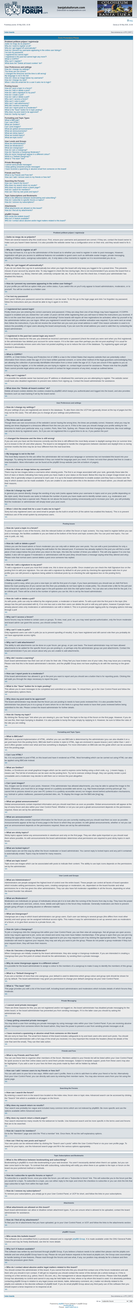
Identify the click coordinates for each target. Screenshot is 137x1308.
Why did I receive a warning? (17, 105)
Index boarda (9, 32)
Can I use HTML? (12, 122)
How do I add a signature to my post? (20, 93)
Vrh (6, 245)
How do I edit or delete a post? (17, 90)
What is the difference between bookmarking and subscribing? (30, 198)
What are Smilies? (12, 124)
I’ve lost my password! (14, 52)
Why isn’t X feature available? (17, 218)
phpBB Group (79, 1239)
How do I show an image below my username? (24, 78)
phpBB (60, 1304)
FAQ (130, 21)
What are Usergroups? (14, 148)
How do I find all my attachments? (19, 210)
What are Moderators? (14, 146)
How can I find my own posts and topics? (21, 192)
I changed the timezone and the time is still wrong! (25, 74)
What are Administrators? (15, 143)
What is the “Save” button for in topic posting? (23, 110)
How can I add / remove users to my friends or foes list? (28, 177)
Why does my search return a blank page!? (22, 187)
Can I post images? (13, 127)
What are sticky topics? (14, 133)
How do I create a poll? (14, 95)
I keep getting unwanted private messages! (22, 167)
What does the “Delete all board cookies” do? (23, 63)
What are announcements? (16, 131)
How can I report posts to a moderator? (21, 108)
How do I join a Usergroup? (16, 150)
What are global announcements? (19, 129)
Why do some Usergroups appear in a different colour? (27, 154)
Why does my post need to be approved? (22, 112)
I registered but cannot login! (16, 55)
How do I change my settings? (17, 69)
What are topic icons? (14, 137)
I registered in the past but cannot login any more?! (26, 57)
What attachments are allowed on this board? (23, 208)
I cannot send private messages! (18, 165)
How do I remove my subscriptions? (19, 202)
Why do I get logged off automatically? (20, 48)
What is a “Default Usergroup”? (17, 156)
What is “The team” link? (15, 159)
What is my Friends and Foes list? (19, 175)
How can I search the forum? (17, 183)
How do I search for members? (17, 190)
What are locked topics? (15, 135)
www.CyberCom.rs (71, 1307)
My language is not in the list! (17, 76)
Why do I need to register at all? (18, 46)
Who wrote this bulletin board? (17, 216)
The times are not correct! (15, 71)
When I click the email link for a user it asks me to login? (28, 82)
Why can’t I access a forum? (16, 99)
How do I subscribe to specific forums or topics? (24, 200)
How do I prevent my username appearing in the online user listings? (33, 50)
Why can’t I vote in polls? (15, 101)
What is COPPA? (12, 59)
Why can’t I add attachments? (17, 103)
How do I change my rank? (16, 80)
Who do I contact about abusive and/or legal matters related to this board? (35, 221)
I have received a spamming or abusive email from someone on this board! (35, 169)
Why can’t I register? (13, 61)
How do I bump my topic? (15, 114)
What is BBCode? (12, 120)
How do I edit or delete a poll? (17, 97)
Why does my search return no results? (21, 185)
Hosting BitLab (68, 1305)
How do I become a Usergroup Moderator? (22, 152)
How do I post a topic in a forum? (18, 88)
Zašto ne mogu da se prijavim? (17, 44)
